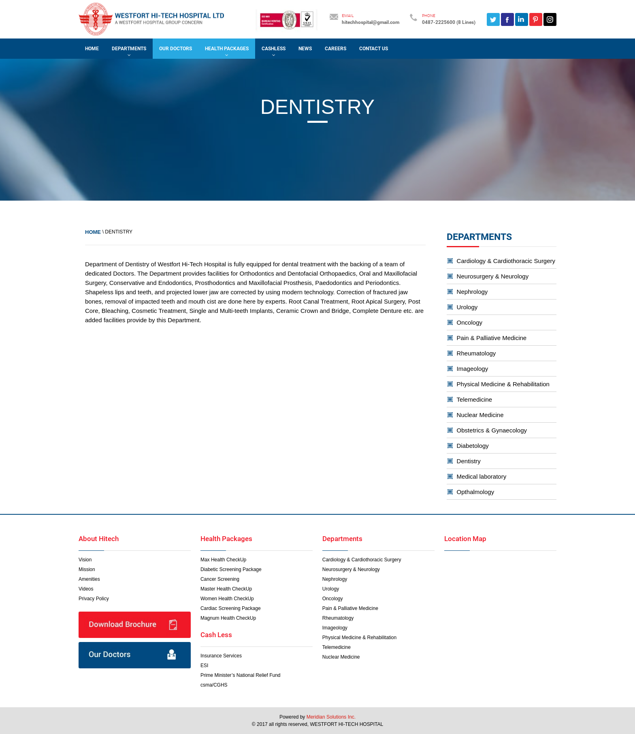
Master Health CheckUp (226, 589)
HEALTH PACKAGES (227, 48)
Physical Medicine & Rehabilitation (503, 384)
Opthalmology (475, 491)
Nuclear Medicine (480, 414)
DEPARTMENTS (129, 48)
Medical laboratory (482, 476)
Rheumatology (476, 353)
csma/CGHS (214, 685)
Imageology (472, 368)
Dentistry (469, 461)
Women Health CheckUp (227, 598)
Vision (85, 560)
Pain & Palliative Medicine (492, 337)
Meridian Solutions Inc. (331, 717)
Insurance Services (221, 656)
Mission (87, 569)
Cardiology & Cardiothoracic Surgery (506, 260)
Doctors (123, 273)
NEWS (305, 48)
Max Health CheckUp (223, 560)
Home (92, 48)
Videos (86, 589)
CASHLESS (274, 48)
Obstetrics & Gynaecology (492, 430)
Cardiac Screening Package (230, 608)
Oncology (469, 322)
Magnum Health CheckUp (228, 618)
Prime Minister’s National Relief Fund (240, 675)
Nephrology (472, 291)
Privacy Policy (94, 598)
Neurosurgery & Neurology (493, 276)
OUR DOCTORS (175, 48)
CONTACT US (373, 48)
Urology (467, 307)
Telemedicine (474, 399)
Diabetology (473, 445)
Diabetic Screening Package (231, 569)
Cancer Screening (219, 579)
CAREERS (335, 48)
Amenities (89, 579)
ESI (204, 665)
